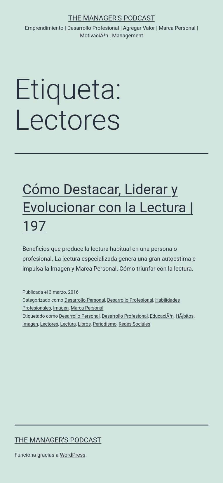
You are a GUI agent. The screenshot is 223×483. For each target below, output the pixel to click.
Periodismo (104, 324)
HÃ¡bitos (185, 316)
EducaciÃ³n (162, 316)
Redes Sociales (134, 324)
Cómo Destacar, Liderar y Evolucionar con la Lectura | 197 (107, 207)
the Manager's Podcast (111, 18)
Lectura (68, 324)
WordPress (72, 455)
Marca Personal (87, 308)
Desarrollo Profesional (130, 300)
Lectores (49, 324)
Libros (84, 324)
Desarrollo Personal (85, 300)
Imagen (61, 308)
